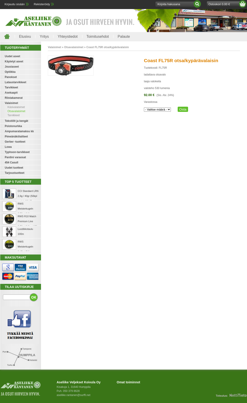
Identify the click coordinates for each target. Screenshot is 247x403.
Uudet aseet (12, 56)
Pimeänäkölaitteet (16, 136)
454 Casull (11, 162)
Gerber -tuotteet (15, 141)
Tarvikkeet (11, 87)
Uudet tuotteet (14, 167)
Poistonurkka (13, 126)
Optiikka (10, 71)
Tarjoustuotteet (14, 172)
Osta (182, 109)
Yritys (44, 36)
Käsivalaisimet (16, 107)
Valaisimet (11, 103)
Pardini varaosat (15, 157)
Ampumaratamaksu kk (19, 131)
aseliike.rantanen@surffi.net (73, 395)
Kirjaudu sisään (15, 4)
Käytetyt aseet (14, 61)
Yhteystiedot (67, 36)
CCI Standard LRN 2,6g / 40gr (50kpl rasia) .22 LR (28, 196)
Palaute (124, 36)
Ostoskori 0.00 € (219, 4)
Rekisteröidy (42, 4)
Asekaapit (11, 92)
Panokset (11, 77)
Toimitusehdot (98, 36)
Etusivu (25, 36)
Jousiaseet (12, 66)
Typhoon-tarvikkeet (17, 152)
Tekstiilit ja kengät (16, 121)
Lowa (8, 146)
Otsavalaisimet (16, 111)
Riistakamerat (14, 97)
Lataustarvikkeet (15, 82)
